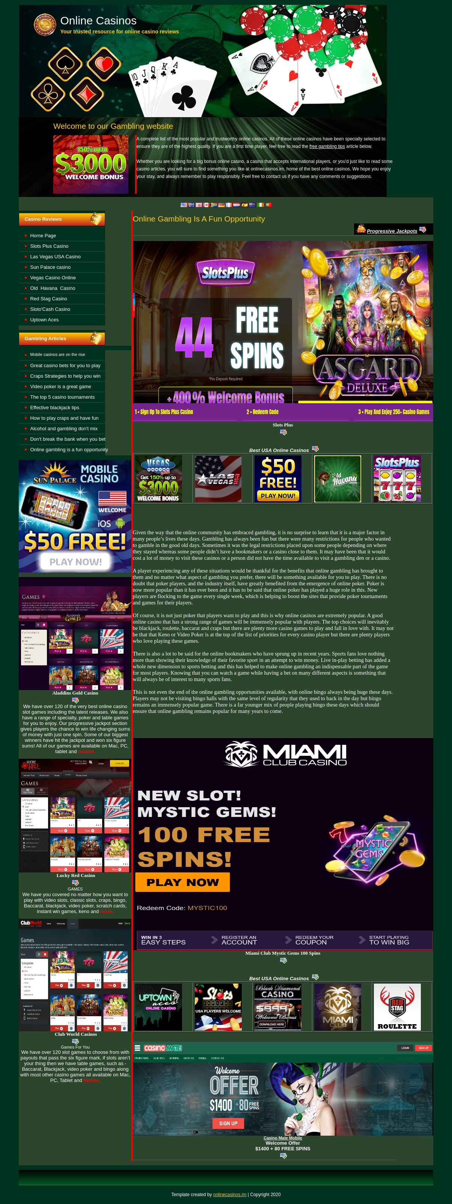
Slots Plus (283, 425)
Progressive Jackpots (392, 231)
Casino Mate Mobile (283, 1138)
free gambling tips (327, 146)
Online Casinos (98, 20)
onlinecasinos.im (230, 1194)
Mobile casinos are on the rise (57, 354)
